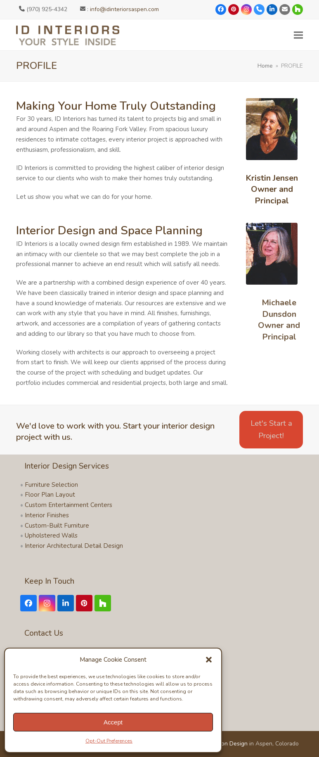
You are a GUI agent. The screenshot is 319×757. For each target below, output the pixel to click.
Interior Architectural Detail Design (74, 546)
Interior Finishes (47, 515)
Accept (113, 722)
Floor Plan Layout (50, 495)
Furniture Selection (51, 485)
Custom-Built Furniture (57, 525)
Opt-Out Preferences (108, 741)
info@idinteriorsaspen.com (124, 9)
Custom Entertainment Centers (68, 505)
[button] (209, 660)
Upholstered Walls (51, 535)
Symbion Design (227, 744)
